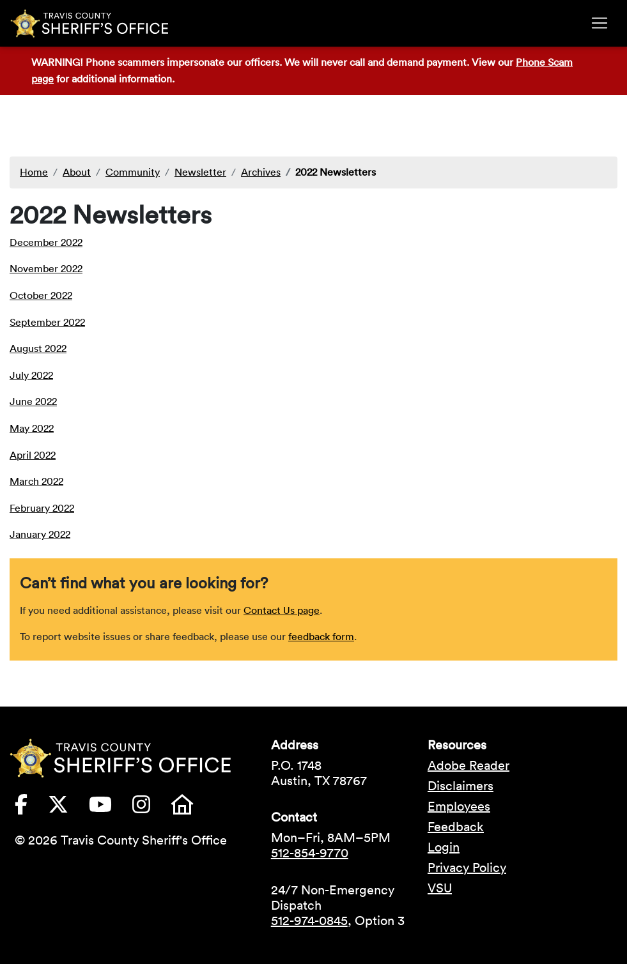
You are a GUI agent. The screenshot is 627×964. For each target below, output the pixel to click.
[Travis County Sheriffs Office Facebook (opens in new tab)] (31, 808)
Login (444, 847)
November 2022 (46, 268)
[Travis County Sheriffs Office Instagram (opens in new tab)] (151, 808)
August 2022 (38, 348)
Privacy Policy (467, 867)
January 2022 (40, 534)
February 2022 (42, 507)
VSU (440, 888)
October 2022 (41, 295)
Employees (459, 806)
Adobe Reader (468, 765)
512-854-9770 (309, 853)
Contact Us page (282, 610)
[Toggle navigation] (599, 23)
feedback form (321, 636)
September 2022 (47, 322)
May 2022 (32, 428)
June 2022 (33, 401)
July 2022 (31, 375)
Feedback (456, 826)
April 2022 (33, 454)
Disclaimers (460, 785)
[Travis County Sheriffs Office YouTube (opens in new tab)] (110, 808)
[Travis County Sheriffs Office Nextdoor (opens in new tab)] (192, 808)
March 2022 (36, 481)
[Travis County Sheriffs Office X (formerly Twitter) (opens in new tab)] (68, 808)
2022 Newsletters (335, 171)
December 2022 (46, 242)
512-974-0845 (309, 920)
